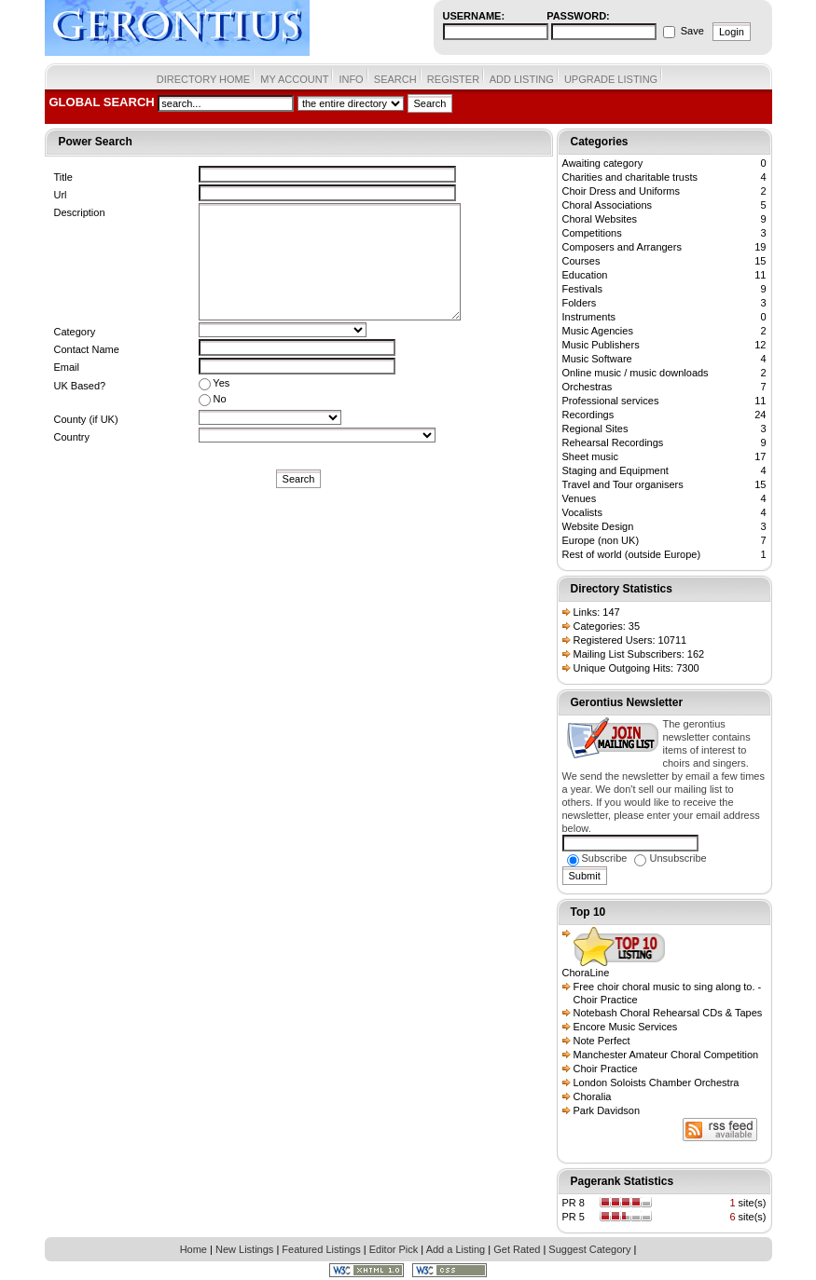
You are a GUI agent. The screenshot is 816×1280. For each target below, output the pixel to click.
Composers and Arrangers (622, 246)
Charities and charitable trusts (630, 177)
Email (67, 367)
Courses (581, 260)
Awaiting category (602, 163)
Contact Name (86, 349)
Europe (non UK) (601, 540)
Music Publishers (601, 344)
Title (63, 177)
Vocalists (582, 512)
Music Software (597, 358)
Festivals (582, 288)
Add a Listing (456, 1249)
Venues (579, 498)
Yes (214, 383)
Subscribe (597, 858)
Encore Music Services (626, 1026)
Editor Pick (394, 1249)
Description (79, 212)
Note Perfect (602, 1040)
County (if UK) (86, 419)
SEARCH (395, 79)
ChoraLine (586, 972)
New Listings (244, 1249)
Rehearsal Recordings (613, 442)
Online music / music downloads (635, 372)
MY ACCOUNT (294, 79)
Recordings (588, 414)
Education (585, 274)
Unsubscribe (670, 858)
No (213, 399)
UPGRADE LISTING (610, 79)
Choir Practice (606, 1068)
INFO (351, 79)
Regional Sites (595, 428)
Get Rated (516, 1249)
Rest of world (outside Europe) (631, 554)
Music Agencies (597, 330)
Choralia (593, 1096)
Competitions (592, 232)
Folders (579, 302)
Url (60, 194)
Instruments (588, 316)
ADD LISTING (522, 79)
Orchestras (587, 386)
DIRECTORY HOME (203, 79)
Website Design (598, 526)
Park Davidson (607, 1110)
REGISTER (453, 79)
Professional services (610, 400)
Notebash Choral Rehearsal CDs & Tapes (668, 1012)
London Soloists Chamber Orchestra (657, 1082)
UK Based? (80, 385)
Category (75, 331)
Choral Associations (607, 205)
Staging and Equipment (615, 470)
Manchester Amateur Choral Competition (666, 1054)
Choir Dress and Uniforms (621, 191)
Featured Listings (321, 1249)
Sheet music (590, 456)
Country (72, 437)
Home (193, 1249)
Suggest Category (589, 1249)
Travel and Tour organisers (623, 484)
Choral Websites (600, 219)
